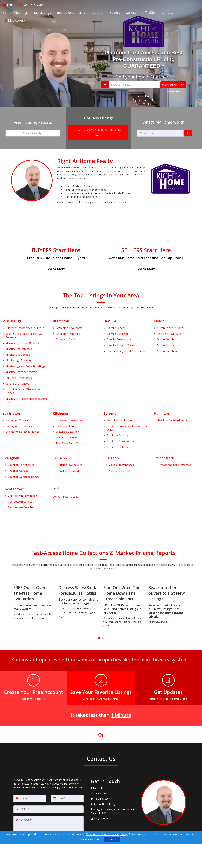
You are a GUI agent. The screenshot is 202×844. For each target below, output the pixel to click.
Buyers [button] (116, 14)
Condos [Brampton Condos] (67, 329)
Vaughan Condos (18, 433)
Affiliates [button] (149, 14)
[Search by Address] (143, 84)
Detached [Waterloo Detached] (67, 401)
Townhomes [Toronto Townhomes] (119, 392)
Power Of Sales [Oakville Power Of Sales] (120, 333)
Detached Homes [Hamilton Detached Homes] (173, 392)
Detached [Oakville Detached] (117, 325)
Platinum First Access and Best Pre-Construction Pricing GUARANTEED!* (143, 59)
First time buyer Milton (170, 325)
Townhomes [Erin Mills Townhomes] (19, 357)
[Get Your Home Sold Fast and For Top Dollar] (146, 254)
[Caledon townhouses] (121, 428)
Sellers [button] (132, 14)
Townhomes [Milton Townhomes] (168, 337)
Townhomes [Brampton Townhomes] (70, 321)
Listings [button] (22, 14)
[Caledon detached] (119, 432)
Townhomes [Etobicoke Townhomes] (120, 408)
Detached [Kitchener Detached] (67, 396)
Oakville (110, 315)
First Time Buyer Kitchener (72, 409)
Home (6, 14)
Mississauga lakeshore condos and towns (26, 374)
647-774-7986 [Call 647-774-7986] (144, 102)
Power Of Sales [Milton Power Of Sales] (170, 321)
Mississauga (12, 315)
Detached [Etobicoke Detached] (118, 412)
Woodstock (165, 423)
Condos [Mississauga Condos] (18, 340)
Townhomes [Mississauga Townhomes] (21, 344)
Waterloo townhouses (69, 405)
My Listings (42, 14)
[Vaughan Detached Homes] (23, 436)
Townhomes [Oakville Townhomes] (119, 329)
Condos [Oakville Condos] (116, 321)
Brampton (61, 315)
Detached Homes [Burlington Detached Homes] (22, 401)
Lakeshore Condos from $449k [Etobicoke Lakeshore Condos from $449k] (127, 398)
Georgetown (15, 447)
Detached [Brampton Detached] (68, 325)
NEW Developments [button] (71, 14)
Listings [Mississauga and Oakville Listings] (25, 349)
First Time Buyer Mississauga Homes (23, 366)
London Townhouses (65, 453)
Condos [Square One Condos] (17, 361)
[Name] (29, 751)
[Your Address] (160, 129)
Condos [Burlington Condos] (17, 392)
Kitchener (61, 387)
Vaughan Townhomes (10, 428)
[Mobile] (48, 761)
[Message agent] (113, 752)
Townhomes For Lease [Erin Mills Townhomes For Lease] (25, 321)
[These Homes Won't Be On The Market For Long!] (98, 129)
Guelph (61, 423)
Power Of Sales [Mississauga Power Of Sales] (22, 332)
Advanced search (176, 90)
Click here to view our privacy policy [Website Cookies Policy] (107, 834)
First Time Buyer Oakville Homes (126, 337)
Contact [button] (168, 14)
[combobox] (32, 129)
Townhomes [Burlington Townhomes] (20, 396)
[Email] (67, 751)
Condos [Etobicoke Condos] (117, 404)
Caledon (112, 423)
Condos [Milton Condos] (165, 333)
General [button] (98, 14)
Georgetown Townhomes (10, 452)
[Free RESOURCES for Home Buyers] (56, 254)
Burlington (11, 387)
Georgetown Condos (10, 457)
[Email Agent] (10, 6)
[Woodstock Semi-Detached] (175, 428)
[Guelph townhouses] (70, 428)
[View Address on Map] (113, 764)
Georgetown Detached (10, 461)
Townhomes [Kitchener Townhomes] (69, 392)
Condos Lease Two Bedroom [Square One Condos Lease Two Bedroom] (24, 326)
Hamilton (162, 387)
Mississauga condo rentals (21, 353)
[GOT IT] (112, 839)
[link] (188, 129)
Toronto (110, 387)
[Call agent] (31, 6)
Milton (159, 315)
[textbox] (32, 129)
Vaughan (12, 423)
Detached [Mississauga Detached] (19, 336)
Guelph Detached (68, 432)
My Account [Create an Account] (15, 22)
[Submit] (24, 798)
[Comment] (48, 778)
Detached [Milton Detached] (167, 329)
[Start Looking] (173, 84)
